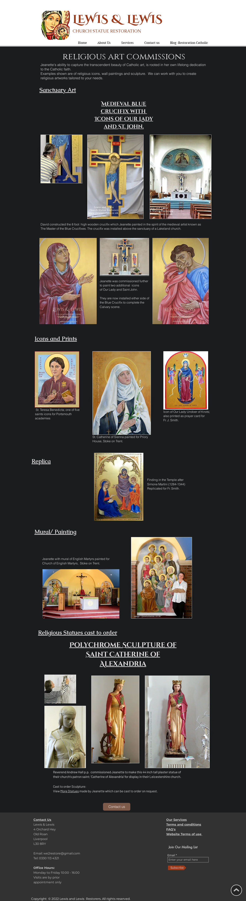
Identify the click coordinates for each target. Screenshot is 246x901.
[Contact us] (116, 807)
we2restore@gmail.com (61, 853)
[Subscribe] (177, 868)
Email (171, 855)
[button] (127, 43)
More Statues (69, 791)
